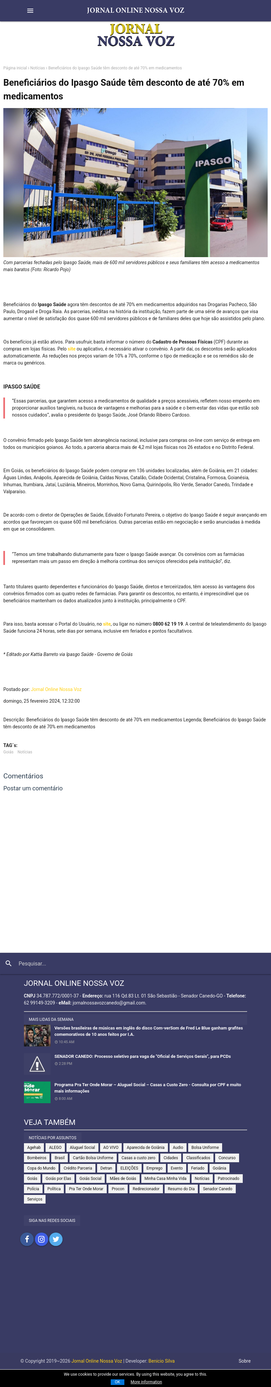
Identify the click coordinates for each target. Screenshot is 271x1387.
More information (146, 1382)
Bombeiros (37, 1158)
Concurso (226, 1158)
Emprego (155, 1168)
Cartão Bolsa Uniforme (93, 1158)
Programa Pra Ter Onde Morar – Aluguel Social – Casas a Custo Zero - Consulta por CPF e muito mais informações (148, 1088)
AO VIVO (111, 1147)
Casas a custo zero (138, 1158)
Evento (177, 1168)
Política (54, 1189)
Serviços (35, 1199)
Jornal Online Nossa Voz (56, 689)
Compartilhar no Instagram (41, 1239)
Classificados (198, 1158)
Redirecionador (146, 1189)
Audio (178, 1147)
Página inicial (15, 68)
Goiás (8, 752)
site (71, 349)
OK (117, 1382)
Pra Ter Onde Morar (86, 1189)
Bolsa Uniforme (205, 1147)
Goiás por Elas (58, 1178)
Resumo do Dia (181, 1189)
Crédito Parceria (78, 1168)
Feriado (197, 1168)
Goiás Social (90, 1178)
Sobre (245, 1361)
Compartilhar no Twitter (56, 1239)
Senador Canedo (217, 1189)
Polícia (33, 1189)
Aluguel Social (82, 1147)
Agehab (34, 1147)
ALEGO (55, 1147)
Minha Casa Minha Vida (166, 1178)
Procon (118, 1189)
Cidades (171, 1158)
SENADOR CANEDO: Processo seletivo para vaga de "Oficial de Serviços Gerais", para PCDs (143, 1056)
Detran (106, 1168)
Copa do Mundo (41, 1168)
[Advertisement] (135, 1306)
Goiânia (219, 1168)
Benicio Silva (162, 1361)
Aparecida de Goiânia (146, 1147)
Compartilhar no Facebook (27, 1239)
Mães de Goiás (123, 1178)
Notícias (37, 68)
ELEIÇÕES (129, 1168)
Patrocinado (228, 1178)
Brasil (60, 1158)
